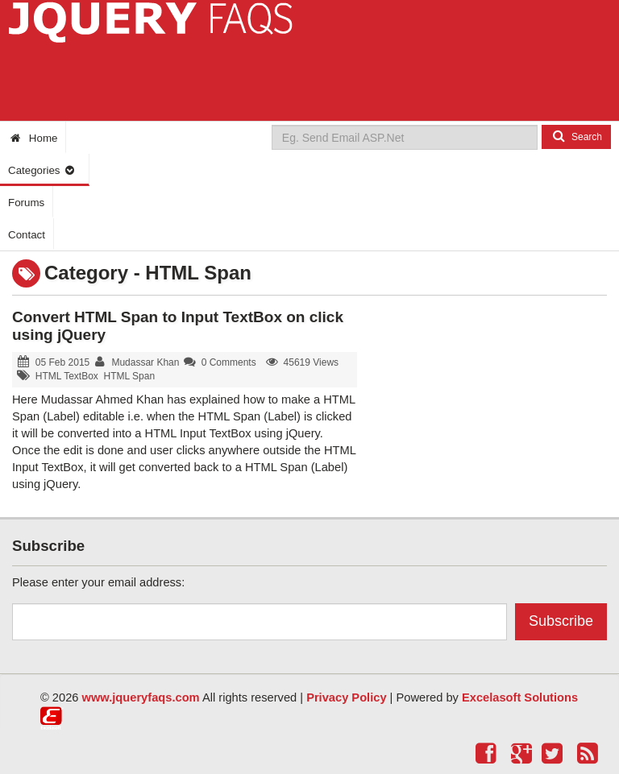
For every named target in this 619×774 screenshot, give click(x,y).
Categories (42, 170)
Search (576, 136)
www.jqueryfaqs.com (141, 697)
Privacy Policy (346, 697)
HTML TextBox (66, 376)
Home (32, 138)
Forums (26, 203)
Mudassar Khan (145, 362)
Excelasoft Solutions (520, 697)
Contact (26, 235)
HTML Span (130, 376)
